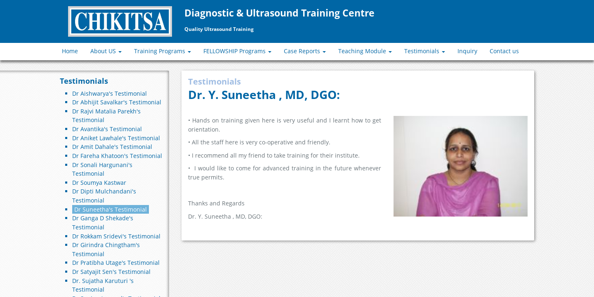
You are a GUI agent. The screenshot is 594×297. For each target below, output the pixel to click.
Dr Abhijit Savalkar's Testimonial (116, 102)
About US (106, 51)
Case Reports (305, 51)
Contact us (504, 51)
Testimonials (424, 51)
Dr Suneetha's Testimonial (110, 209)
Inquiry (467, 51)
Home (70, 51)
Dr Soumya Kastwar (99, 182)
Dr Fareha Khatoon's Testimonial (117, 156)
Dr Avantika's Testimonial (107, 129)
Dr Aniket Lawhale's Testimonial (116, 138)
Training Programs (162, 51)
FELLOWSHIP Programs (237, 51)
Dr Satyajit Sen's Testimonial (111, 272)
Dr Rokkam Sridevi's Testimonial (116, 236)
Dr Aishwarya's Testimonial (109, 93)
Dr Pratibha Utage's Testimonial (116, 262)
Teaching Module (365, 51)
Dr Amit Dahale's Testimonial (112, 147)
